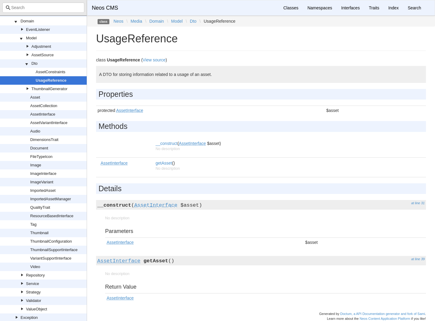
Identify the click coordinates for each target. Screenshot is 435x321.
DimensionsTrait (44, 139)
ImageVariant (41, 182)
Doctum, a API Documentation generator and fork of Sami (382, 314)
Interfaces (350, 7)
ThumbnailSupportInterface (54, 249)
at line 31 (418, 203)
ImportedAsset (43, 190)
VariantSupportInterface (50, 258)
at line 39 (418, 259)
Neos (119, 21)
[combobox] (43, 7)
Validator (33, 300)
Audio (35, 131)
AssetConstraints (50, 72)
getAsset (164, 163)
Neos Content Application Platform (384, 318)
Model (31, 38)
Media (136, 21)
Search (414, 7)
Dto (34, 63)
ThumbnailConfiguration (51, 241)
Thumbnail (39, 233)
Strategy (33, 292)
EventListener (38, 29)
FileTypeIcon (41, 156)
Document (39, 148)
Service (32, 283)
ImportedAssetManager (50, 199)
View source (154, 59)
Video (35, 266)
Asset (35, 97)
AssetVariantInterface (48, 122)
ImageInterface (43, 173)
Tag (33, 224)
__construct (166, 143)
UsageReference (51, 80)
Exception (29, 317)
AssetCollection (43, 105)
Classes (290, 7)
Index (393, 7)
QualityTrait (40, 207)
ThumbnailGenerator (49, 89)
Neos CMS (105, 8)
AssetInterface (42, 114)
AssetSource (42, 55)
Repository (35, 275)
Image (35, 165)
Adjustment (41, 46)
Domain (27, 21)
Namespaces (320, 7)
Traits (374, 7)
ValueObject (36, 309)
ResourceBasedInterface (51, 216)
